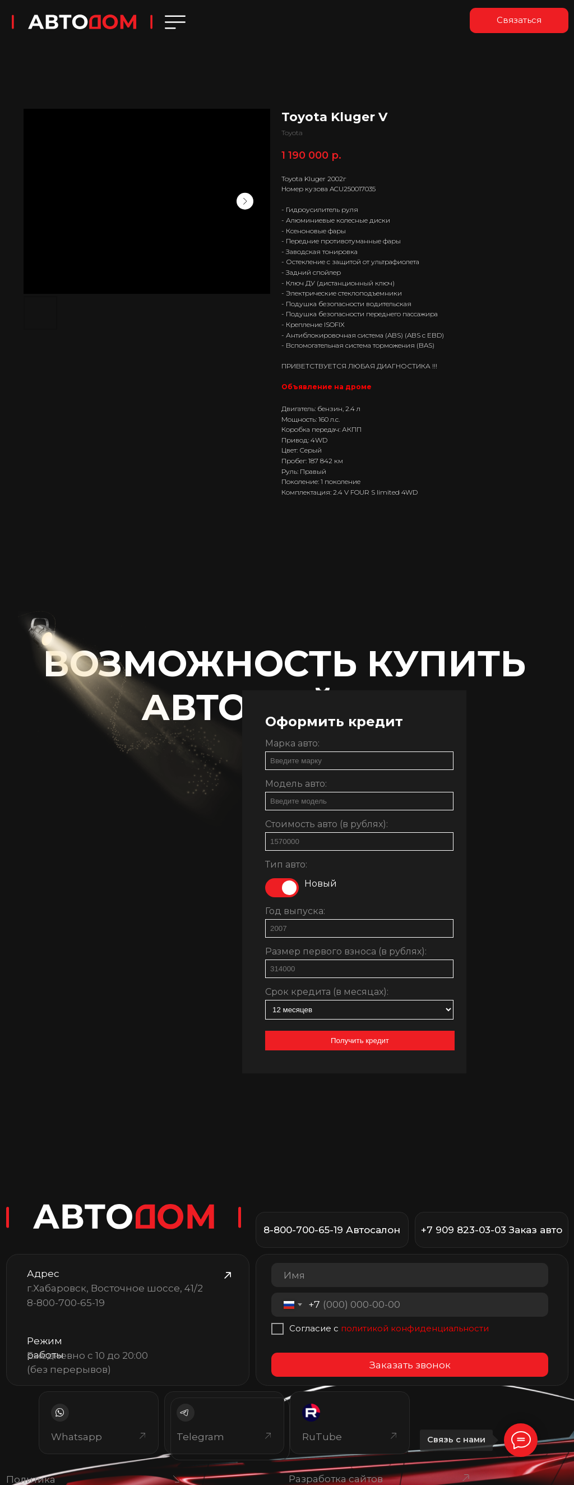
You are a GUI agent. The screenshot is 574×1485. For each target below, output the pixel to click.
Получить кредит (360, 1040)
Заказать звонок (410, 1365)
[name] (409, 1275)
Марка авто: (292, 743)
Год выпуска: (295, 911)
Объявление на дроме (326, 386)
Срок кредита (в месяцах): (326, 991)
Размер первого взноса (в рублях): (346, 951)
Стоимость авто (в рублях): (326, 824)
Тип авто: (286, 864)
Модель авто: (296, 783)
